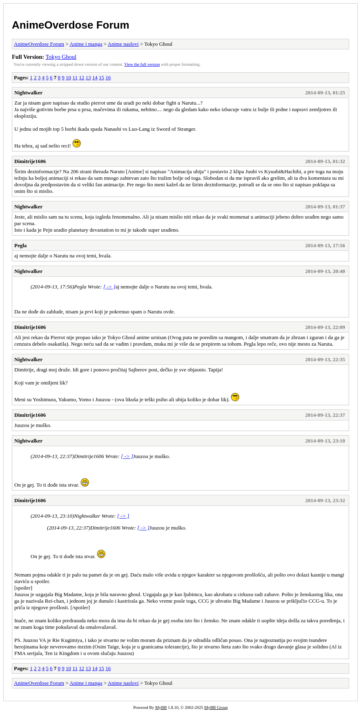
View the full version (142, 64)
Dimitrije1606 (30, 161)
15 (101, 77)
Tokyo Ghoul (60, 57)
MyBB (161, 707)
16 (108, 77)
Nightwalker (28, 92)
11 (75, 77)
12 (81, 77)
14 (95, 77)
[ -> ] (109, 287)
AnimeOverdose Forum (70, 25)
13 (88, 77)
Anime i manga (85, 44)
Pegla (20, 245)
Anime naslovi (123, 44)
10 (68, 77)
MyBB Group (215, 707)
